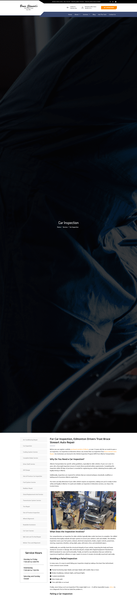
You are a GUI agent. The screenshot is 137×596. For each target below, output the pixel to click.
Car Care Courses (28, 530)
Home (70, 14)
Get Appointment (109, 7)
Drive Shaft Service (29, 464)
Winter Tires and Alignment (31, 543)
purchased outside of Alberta (80, 449)
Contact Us (112, 14)
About (77, 14)
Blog (94, 14)
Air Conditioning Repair (30, 440)
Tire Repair (26, 506)
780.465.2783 (73, 8)
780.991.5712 (88, 8)
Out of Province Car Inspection (32, 476)
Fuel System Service (29, 482)
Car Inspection (27, 446)
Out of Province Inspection (31, 512)
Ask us (112, 587)
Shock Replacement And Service (33, 494)
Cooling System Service (30, 452)
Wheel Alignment (28, 518)
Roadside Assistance (29, 524)
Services (86, 14)
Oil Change (26, 470)
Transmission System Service (32, 500)
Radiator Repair (28, 488)
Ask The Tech (102, 14)
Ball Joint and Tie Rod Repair (32, 537)
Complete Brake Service (30, 458)
